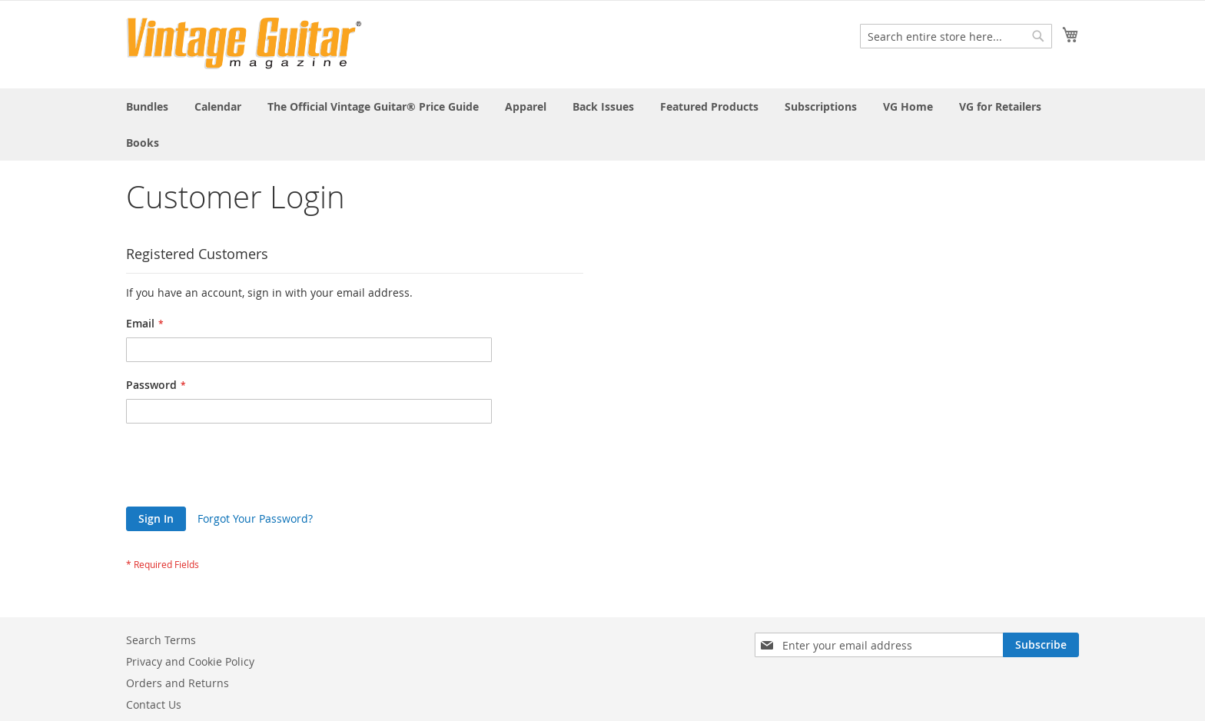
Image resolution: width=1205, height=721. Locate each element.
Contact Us (153, 704)
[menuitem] (147, 106)
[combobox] (956, 36)
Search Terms (161, 640)
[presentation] (243, 469)
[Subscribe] (1041, 645)
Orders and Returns (177, 683)
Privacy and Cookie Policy (190, 661)
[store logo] (244, 43)
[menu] (602, 124)
